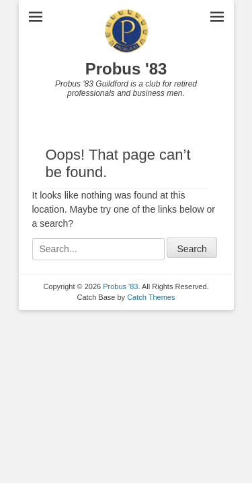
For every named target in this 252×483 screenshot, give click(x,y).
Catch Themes (151, 297)
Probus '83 (126, 69)
